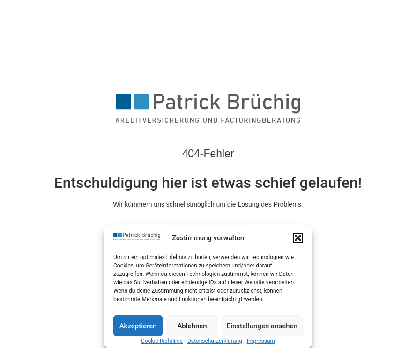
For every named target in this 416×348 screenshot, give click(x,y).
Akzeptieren (138, 326)
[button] (298, 238)
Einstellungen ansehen (262, 326)
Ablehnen (192, 326)
